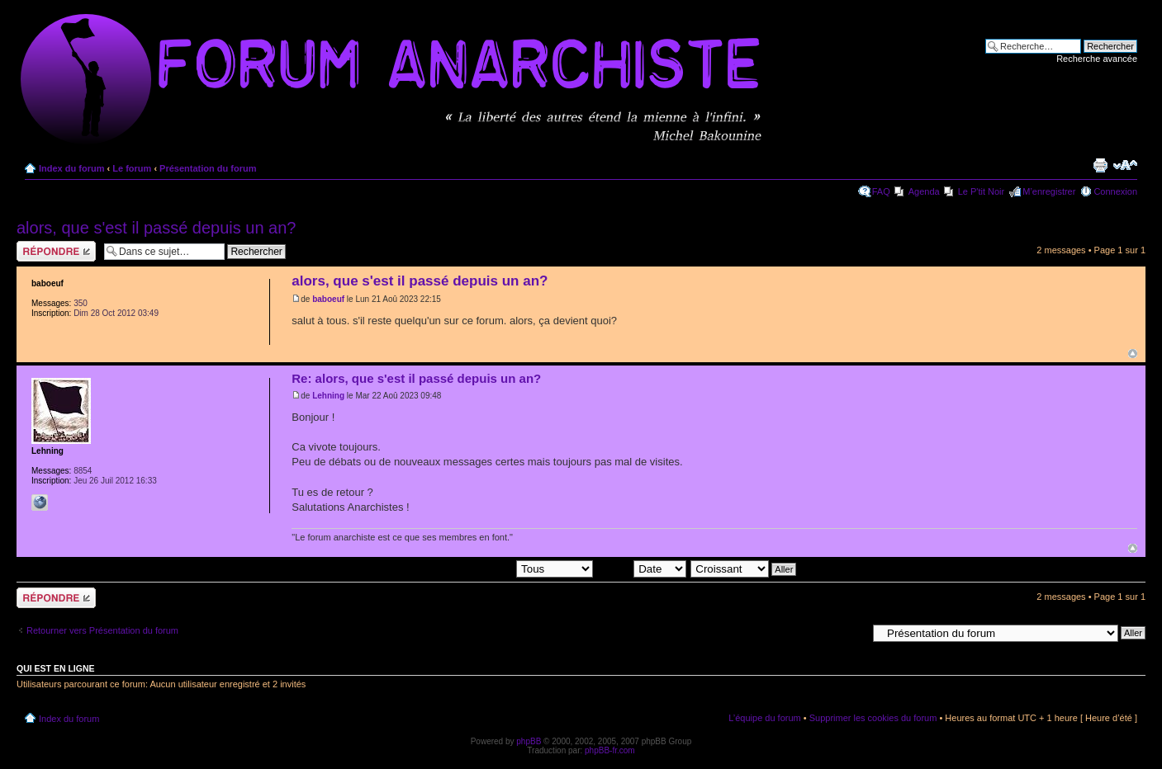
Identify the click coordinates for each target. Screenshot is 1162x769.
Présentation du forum (207, 168)
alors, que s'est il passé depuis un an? (156, 228)
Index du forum (71, 168)
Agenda (924, 191)
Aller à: (852, 632)
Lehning (328, 395)
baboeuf (328, 299)
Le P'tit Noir (981, 191)
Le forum (131, 168)
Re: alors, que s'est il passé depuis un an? (416, 378)
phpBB (528, 741)
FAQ (881, 191)
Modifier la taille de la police (1125, 165)
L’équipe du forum (764, 718)
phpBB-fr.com (610, 750)
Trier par (641, 568)
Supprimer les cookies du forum (873, 718)
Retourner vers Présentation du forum (102, 630)
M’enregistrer (1048, 191)
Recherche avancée (1096, 59)
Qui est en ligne (56, 668)
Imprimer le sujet (1100, 165)
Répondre (56, 251)
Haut (1132, 353)
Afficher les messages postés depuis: (478, 568)
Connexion (1115, 191)
